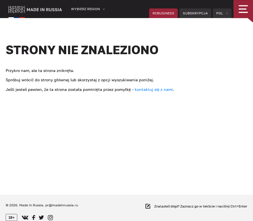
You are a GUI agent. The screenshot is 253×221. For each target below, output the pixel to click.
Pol (219, 13)
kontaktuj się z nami (154, 89)
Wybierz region (85, 9)
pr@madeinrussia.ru (61, 205)
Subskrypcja (195, 13)
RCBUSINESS (163, 13)
